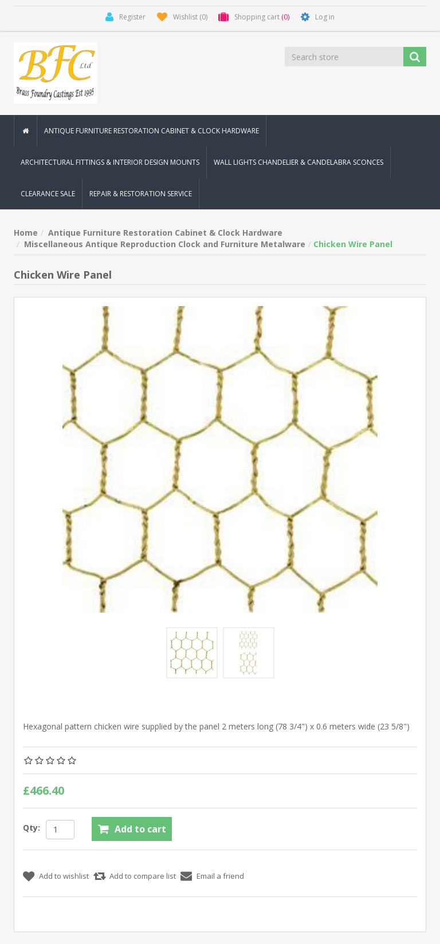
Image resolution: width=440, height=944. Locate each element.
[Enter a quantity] (60, 829)
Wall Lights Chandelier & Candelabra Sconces (298, 162)
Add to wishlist (64, 876)
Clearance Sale (48, 194)
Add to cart (140, 829)
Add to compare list (142, 876)
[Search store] (345, 56)
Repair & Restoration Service (140, 194)
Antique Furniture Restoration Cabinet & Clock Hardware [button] (151, 131)
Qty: (31, 827)
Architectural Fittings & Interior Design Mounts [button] (110, 162)
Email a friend (220, 876)
